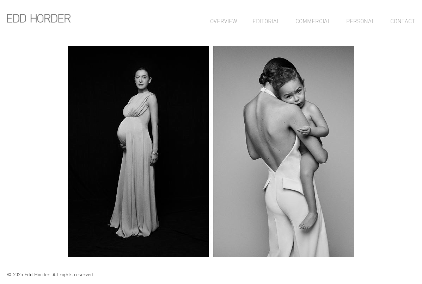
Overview (223, 21)
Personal (360, 21)
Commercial (313, 21)
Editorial (266, 21)
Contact (402, 21)
